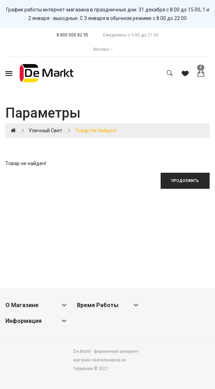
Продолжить (185, 181)
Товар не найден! (96, 130)
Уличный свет (45, 130)
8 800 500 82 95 (72, 35)
